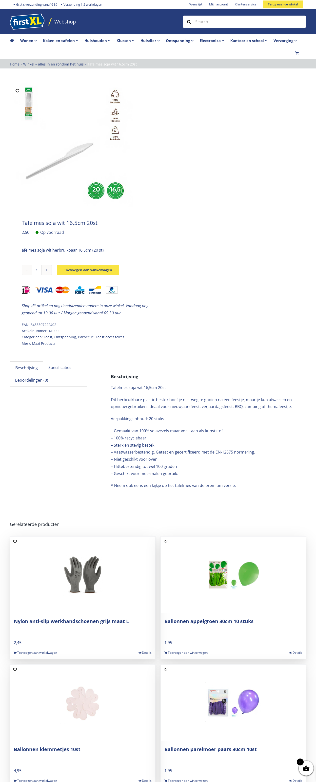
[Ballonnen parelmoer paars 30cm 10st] (233, 703)
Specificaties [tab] (59, 367)
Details (147, 653)
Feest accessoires (110, 337)
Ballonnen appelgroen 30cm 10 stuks (209, 621)
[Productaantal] (37, 270)
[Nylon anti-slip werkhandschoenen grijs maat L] (82, 575)
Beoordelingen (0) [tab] (31, 380)
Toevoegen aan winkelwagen (88, 270)
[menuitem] (31, 40)
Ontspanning (65, 337)
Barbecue (86, 337)
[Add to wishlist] (17, 90)
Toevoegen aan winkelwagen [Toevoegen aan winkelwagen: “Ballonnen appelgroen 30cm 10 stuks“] (188, 653)
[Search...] (244, 22)
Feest (48, 337)
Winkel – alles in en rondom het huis (53, 64)
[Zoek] (189, 22)
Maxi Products (44, 343)
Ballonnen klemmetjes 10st (47, 749)
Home (15, 64)
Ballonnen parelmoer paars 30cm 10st (210, 749)
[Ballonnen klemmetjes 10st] (82, 703)
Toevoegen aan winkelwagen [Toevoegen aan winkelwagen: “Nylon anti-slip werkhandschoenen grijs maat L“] (37, 653)
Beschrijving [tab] (26, 367)
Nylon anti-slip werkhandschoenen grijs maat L (71, 621)
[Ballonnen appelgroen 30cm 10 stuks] (233, 575)
